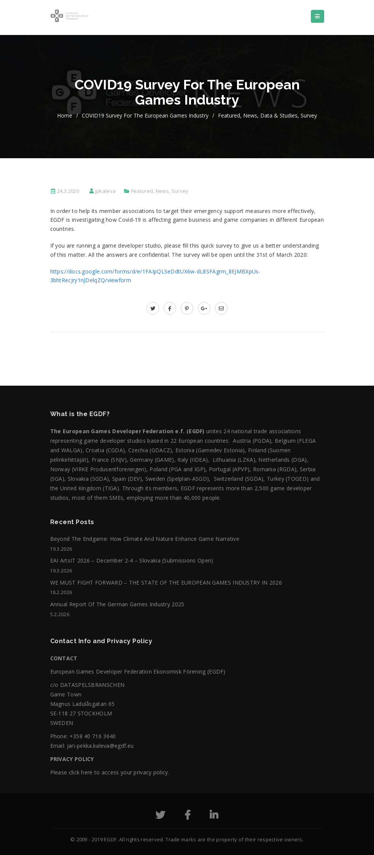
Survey (309, 115)
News (250, 115)
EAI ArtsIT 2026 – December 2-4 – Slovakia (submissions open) (131, 560)
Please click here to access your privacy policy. (109, 772)
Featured (229, 115)
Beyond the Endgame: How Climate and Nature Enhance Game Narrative (145, 538)
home (64, 115)
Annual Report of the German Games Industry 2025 (117, 604)
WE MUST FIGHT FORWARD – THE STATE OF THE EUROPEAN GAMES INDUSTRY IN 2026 (166, 582)
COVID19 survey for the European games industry (145, 115)
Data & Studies (279, 115)
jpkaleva (105, 191)
